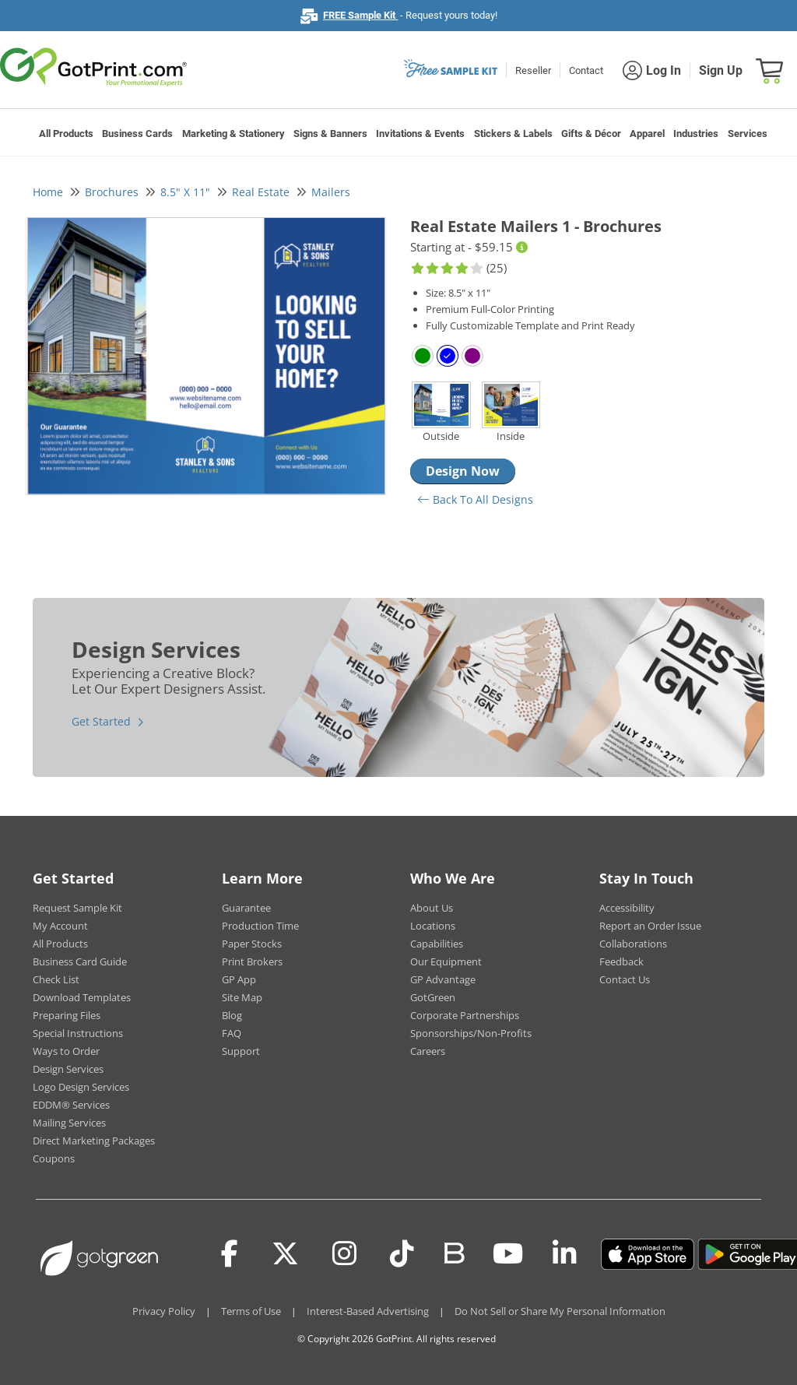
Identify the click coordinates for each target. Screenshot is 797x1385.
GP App (239, 979)
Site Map (242, 997)
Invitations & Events (420, 133)
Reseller (533, 70)
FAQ (231, 1033)
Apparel (647, 133)
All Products (66, 133)
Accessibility (627, 908)
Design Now (463, 471)
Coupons (54, 1158)
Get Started (101, 721)
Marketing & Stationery (233, 133)
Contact (586, 70)
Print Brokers (252, 961)
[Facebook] (229, 1254)
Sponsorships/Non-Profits (471, 1033)
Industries (695, 133)
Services (747, 133)
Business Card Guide (80, 961)
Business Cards (137, 133)
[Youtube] (508, 1254)
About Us (431, 908)
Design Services (68, 1069)
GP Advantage (443, 979)
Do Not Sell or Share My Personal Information (560, 1311)
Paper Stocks (252, 944)
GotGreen (432, 997)
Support (241, 1051)
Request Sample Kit (77, 908)
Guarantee (246, 908)
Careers (427, 1051)
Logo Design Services (81, 1087)
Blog (232, 1015)
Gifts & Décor (591, 133)
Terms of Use (251, 1311)
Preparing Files (66, 1015)
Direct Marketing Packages (94, 1141)
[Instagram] (344, 1254)
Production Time (260, 926)
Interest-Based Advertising (368, 1311)
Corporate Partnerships (464, 1015)
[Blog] (453, 1252)
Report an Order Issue (650, 926)
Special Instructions (78, 1033)
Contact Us (624, 979)
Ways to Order (66, 1051)
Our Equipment (446, 961)
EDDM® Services (71, 1105)
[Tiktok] (402, 1254)
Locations (432, 926)
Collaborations (633, 944)
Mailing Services (69, 1123)
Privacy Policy (163, 1311)
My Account (60, 926)
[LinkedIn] (565, 1254)
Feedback (621, 961)
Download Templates (82, 997)
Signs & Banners (330, 133)
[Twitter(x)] (285, 1254)
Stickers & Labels (513, 133)
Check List (56, 979)
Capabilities (436, 944)
